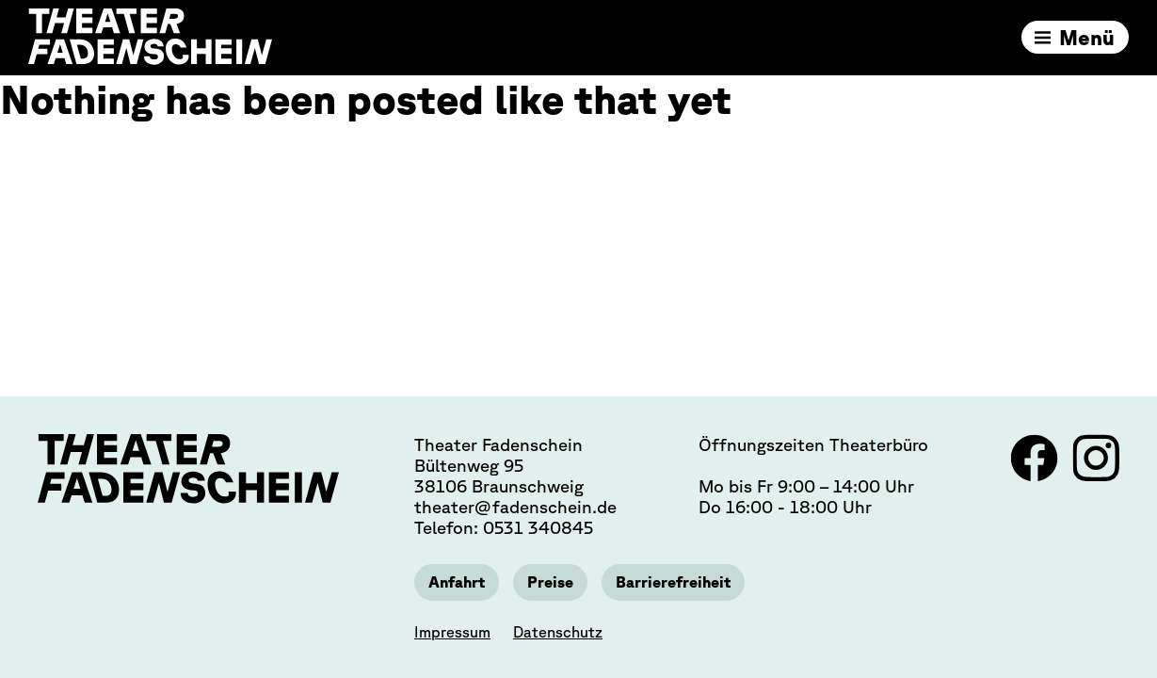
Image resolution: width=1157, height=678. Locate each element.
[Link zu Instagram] (1095, 475)
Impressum (452, 631)
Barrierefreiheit (673, 581)
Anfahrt (456, 581)
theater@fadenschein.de (515, 506)
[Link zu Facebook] (1036, 475)
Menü (1087, 37)
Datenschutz (558, 631)
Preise (550, 581)
